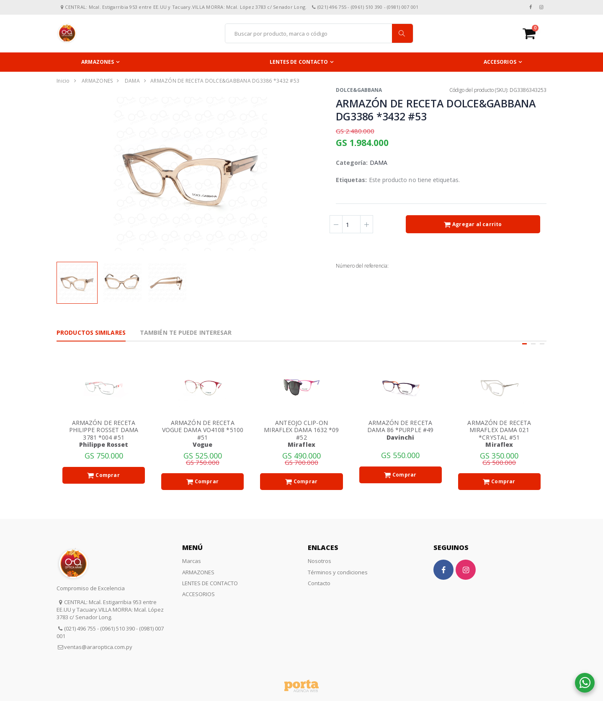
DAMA (132, 80)
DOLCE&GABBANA (359, 90)
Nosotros (319, 561)
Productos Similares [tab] (91, 332)
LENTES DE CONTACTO (299, 61)
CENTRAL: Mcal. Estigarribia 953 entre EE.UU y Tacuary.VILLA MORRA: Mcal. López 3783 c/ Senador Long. (110, 609)
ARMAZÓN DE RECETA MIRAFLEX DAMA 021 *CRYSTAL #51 (499, 430)
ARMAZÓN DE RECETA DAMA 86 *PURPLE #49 (400, 426)
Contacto (319, 583)
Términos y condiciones (338, 572)
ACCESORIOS (500, 61)
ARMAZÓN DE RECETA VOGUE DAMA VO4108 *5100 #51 (202, 430)
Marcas (191, 561)
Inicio (63, 80)
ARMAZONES (97, 61)
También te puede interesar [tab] (186, 332)
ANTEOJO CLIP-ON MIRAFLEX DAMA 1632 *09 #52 (301, 430)
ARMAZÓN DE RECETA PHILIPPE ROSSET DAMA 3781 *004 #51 (104, 430)
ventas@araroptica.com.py (98, 647)
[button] (534, 33)
